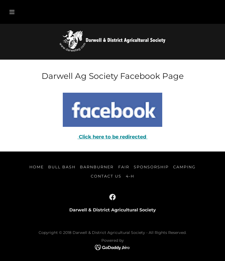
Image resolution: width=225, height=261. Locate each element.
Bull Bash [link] (62, 167)
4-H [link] (130, 176)
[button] (12, 12)
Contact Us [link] (106, 176)
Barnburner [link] (97, 167)
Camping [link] (184, 167)
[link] (112, 41)
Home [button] (36, 167)
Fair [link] (123, 167)
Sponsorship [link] (151, 167)
